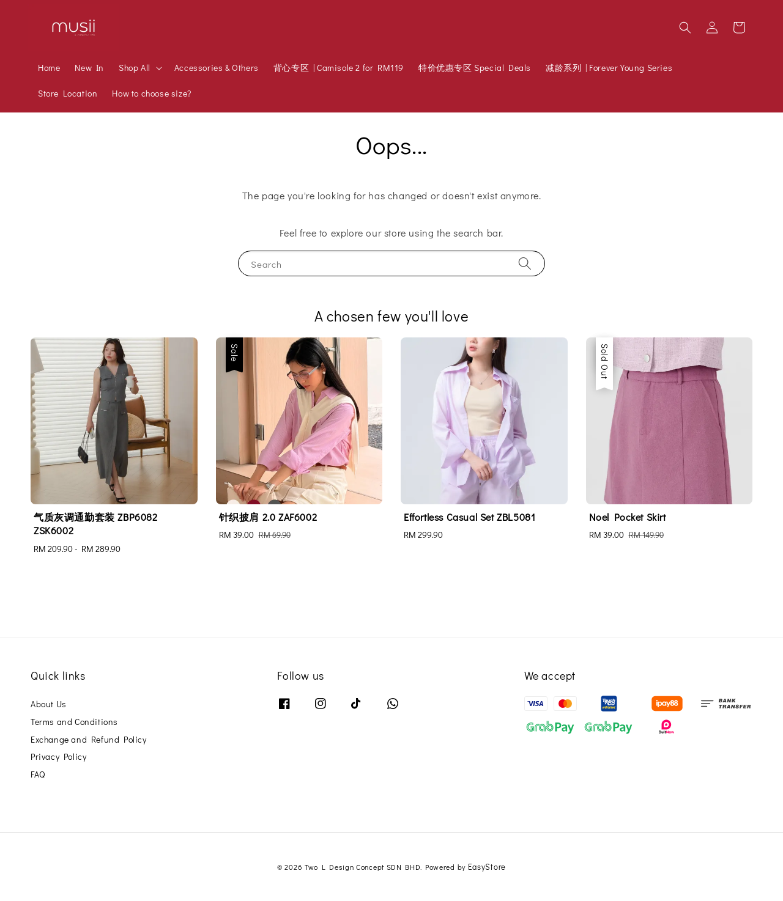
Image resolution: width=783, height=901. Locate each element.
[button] (685, 27)
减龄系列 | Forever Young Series (609, 67)
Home (49, 67)
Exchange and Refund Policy (89, 739)
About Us (49, 704)
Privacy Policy (58, 756)
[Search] (524, 263)
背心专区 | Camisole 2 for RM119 (338, 67)
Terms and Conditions (74, 721)
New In (89, 67)
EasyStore (487, 866)
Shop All (134, 67)
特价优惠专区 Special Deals (474, 67)
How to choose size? (151, 93)
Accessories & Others (216, 67)
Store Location (67, 93)
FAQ (38, 774)
